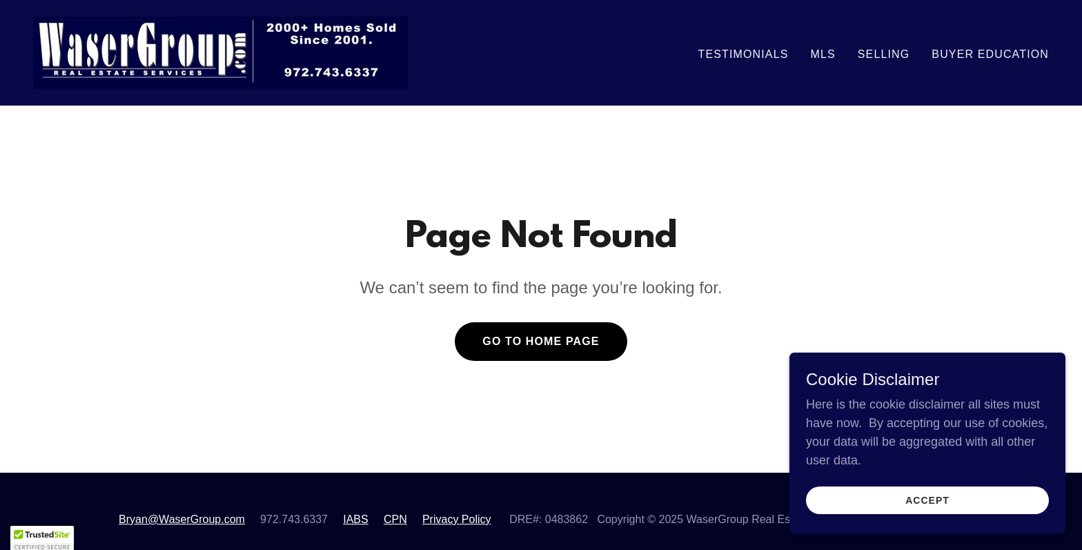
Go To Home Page (540, 341)
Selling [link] (884, 54)
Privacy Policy (456, 519)
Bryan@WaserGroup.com (182, 519)
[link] (221, 52)
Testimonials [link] (743, 54)
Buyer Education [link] (990, 54)
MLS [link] (822, 54)
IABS (355, 519)
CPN (395, 519)
